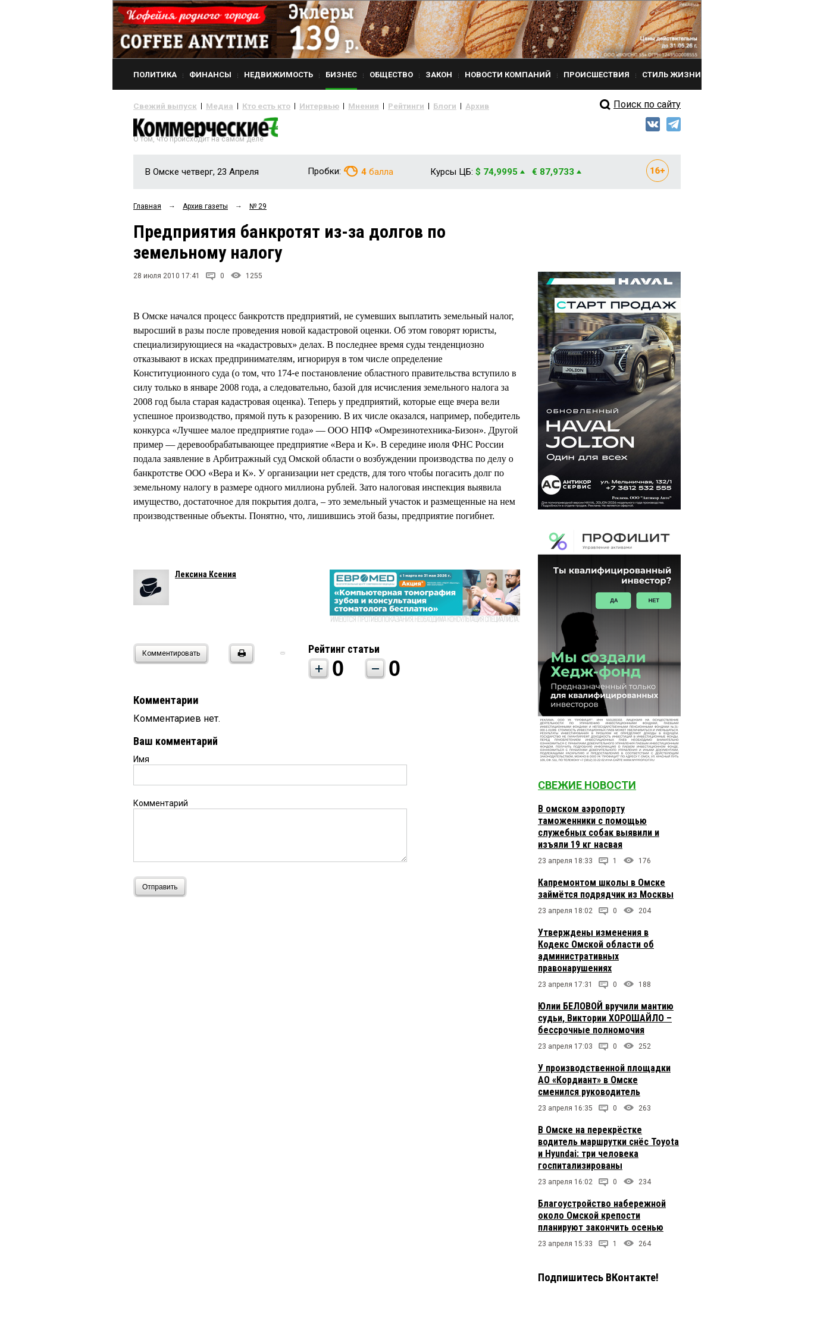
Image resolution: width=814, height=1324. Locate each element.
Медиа (207, 106)
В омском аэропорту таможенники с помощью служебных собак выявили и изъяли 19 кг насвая (598, 831)
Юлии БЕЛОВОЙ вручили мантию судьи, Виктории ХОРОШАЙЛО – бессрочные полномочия (606, 1022)
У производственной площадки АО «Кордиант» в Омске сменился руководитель (604, 1084)
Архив (434, 106)
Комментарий (160, 808)
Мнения (333, 106)
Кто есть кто (248, 106)
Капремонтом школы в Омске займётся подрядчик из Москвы (606, 893)
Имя (141, 764)
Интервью (294, 106)
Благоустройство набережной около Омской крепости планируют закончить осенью (602, 1220)
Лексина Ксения (205, 579)
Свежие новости (587, 790)
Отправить (162, 891)
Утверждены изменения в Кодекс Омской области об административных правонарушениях (596, 955)
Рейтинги (370, 106)
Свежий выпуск (160, 106)
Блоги (405, 106)
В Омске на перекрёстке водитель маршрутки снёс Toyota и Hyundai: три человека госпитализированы (608, 1152)
